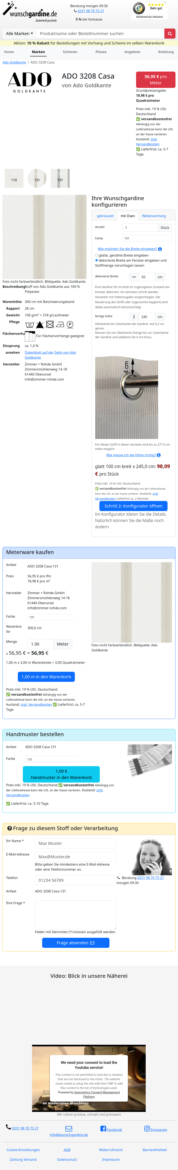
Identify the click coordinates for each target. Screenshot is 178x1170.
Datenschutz (67, 1159)
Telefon (12, 877)
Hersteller (14, 593)
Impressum (111, 1159)
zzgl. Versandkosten (36, 704)
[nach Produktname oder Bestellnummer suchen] (100, 34)
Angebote (132, 52)
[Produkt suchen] (169, 34)
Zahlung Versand (23, 1159)
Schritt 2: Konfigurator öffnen (133, 506)
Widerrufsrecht (111, 1150)
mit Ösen (128, 216)
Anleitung (166, 52)
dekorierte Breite (106, 276)
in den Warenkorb (46, 677)
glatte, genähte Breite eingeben (122, 255)
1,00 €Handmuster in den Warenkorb (61, 774)
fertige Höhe (104, 316)
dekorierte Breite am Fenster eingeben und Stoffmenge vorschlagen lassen (131, 263)
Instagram (155, 1128)
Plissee (100, 52)
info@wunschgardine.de (69, 1131)
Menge (11, 641)
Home (9, 52)
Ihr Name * (15, 841)
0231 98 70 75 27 (91, 11)
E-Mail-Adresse (17, 854)
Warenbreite (14, 629)
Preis (10, 576)
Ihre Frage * (15, 903)
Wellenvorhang (154, 216)
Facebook (111, 1128)
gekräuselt (105, 216)
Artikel (11, 564)
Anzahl (99, 227)
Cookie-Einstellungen (23, 1150)
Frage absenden (76, 943)
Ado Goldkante (14, 62)
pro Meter (156, 80)
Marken (38, 52)
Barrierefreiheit (155, 1150)
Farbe (99, 238)
